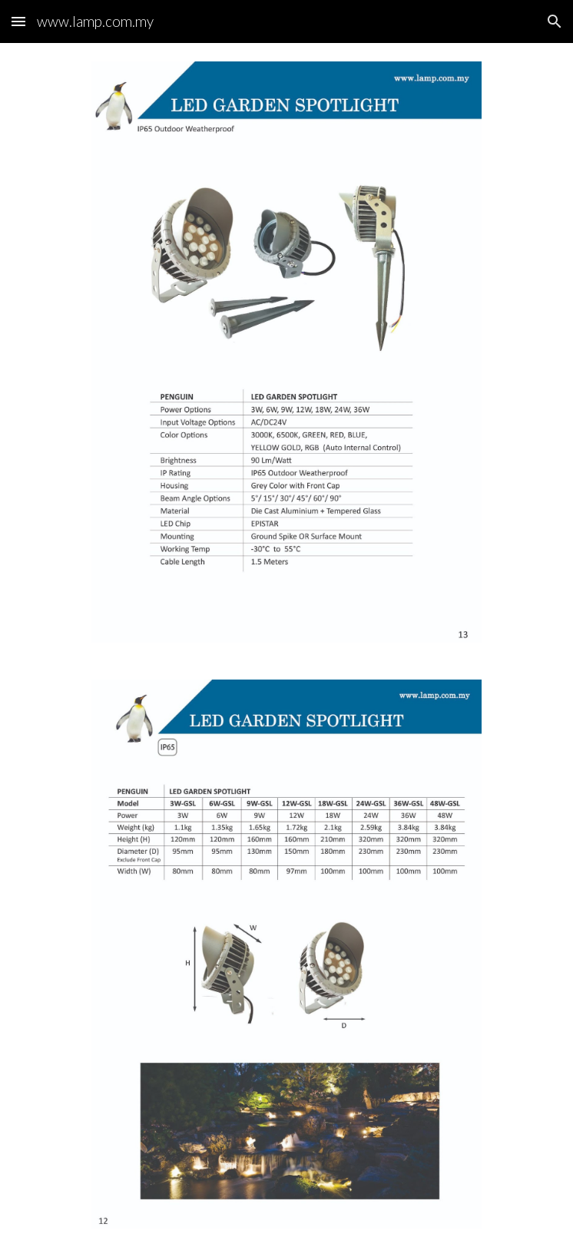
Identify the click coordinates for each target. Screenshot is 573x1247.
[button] (18, 21)
